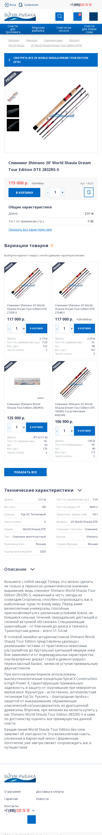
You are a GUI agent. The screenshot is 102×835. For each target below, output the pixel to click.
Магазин (13, 40)
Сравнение (31, 5)
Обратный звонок (31, 819)
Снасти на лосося (64, 28)
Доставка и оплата (50, 792)
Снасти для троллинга (12, 29)
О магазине (12, 792)
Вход (13, 5)
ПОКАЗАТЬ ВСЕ (25, 472)
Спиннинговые (53, 40)
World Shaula (16, 45)
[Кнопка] (93, 16)
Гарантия (11, 799)
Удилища (31, 40)
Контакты (11, 806)
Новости (42, 799)
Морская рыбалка (38, 28)
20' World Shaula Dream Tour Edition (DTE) (56, 45)
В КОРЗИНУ (24, 193)
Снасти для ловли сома (89, 29)
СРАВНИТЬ (89, 192)
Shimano (74, 40)
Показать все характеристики (30, 229)
